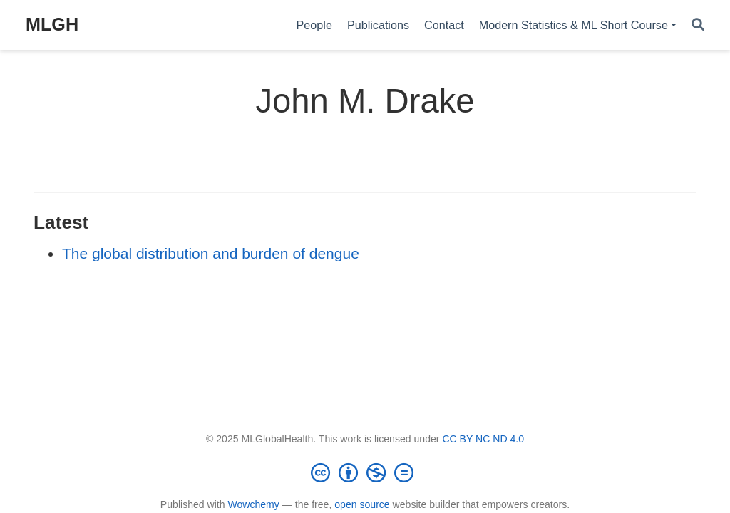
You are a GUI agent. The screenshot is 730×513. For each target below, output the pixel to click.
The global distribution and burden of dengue (210, 253)
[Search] (698, 25)
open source (361, 504)
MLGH (52, 24)
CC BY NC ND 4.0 (483, 439)
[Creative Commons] (365, 472)
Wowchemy (253, 504)
